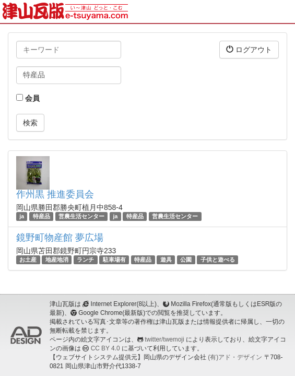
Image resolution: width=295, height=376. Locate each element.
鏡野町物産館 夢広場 (59, 237)
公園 (186, 259)
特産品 (41, 216)
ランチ (85, 259)
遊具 (166, 259)
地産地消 (56, 259)
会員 (28, 98)
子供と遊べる (217, 259)
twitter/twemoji (164, 339)
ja (21, 216)
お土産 (28, 259)
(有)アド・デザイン (235, 357)
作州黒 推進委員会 (55, 194)
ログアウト (249, 49)
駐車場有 (114, 259)
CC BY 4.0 (105, 348)
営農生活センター (81, 216)
